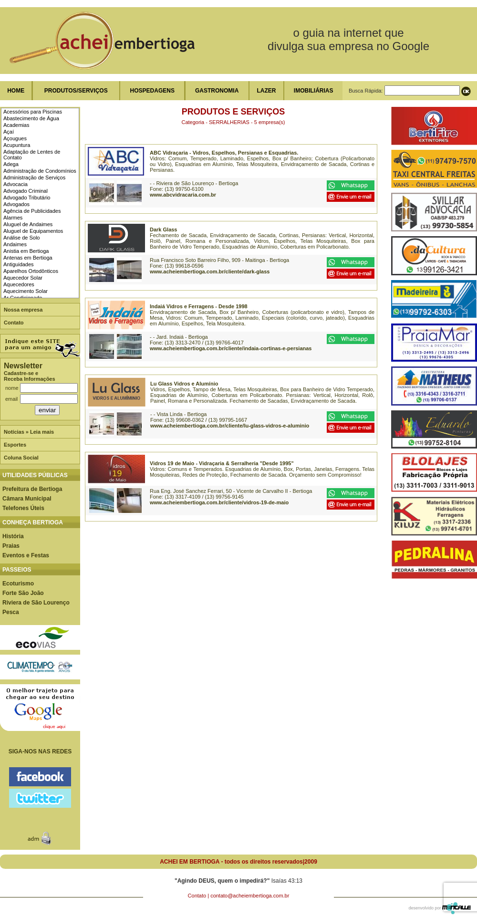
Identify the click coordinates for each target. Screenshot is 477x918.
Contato (14, 322)
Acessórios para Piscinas (32, 112)
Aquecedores (18, 284)
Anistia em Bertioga (26, 251)
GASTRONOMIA (216, 90)
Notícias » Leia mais (29, 432)
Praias (11, 545)
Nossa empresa (23, 310)
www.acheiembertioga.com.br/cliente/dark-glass (210, 271)
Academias (16, 125)
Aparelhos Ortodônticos (30, 271)
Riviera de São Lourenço (36, 602)
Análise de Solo (21, 237)
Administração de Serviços (34, 177)
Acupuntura (16, 145)
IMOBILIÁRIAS (313, 90)
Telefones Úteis (23, 508)
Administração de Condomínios (39, 171)
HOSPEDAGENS (152, 90)
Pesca (10, 612)
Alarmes (12, 217)
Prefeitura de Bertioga (32, 489)
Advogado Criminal (25, 191)
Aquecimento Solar (25, 291)
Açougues (15, 138)
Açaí (8, 132)
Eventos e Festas (25, 555)
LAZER (266, 90)
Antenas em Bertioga (27, 258)
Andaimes (15, 244)
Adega (11, 164)
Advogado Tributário (26, 197)
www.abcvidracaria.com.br (183, 195)
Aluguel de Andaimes (27, 224)
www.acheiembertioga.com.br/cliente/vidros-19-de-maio (219, 502)
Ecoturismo (18, 583)
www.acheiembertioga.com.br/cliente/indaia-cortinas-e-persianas (230, 348)
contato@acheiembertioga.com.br (249, 895)
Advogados (16, 204)
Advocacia (15, 184)
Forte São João (23, 593)
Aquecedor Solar (22, 278)
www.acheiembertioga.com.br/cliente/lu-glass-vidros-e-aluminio (229, 425)
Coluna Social (21, 457)
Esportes (15, 445)
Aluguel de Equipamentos (33, 231)
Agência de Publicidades (32, 211)
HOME (15, 90)
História (13, 536)
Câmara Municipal (27, 498)
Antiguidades (18, 264)
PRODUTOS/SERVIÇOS (76, 90)
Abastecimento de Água (31, 118)
